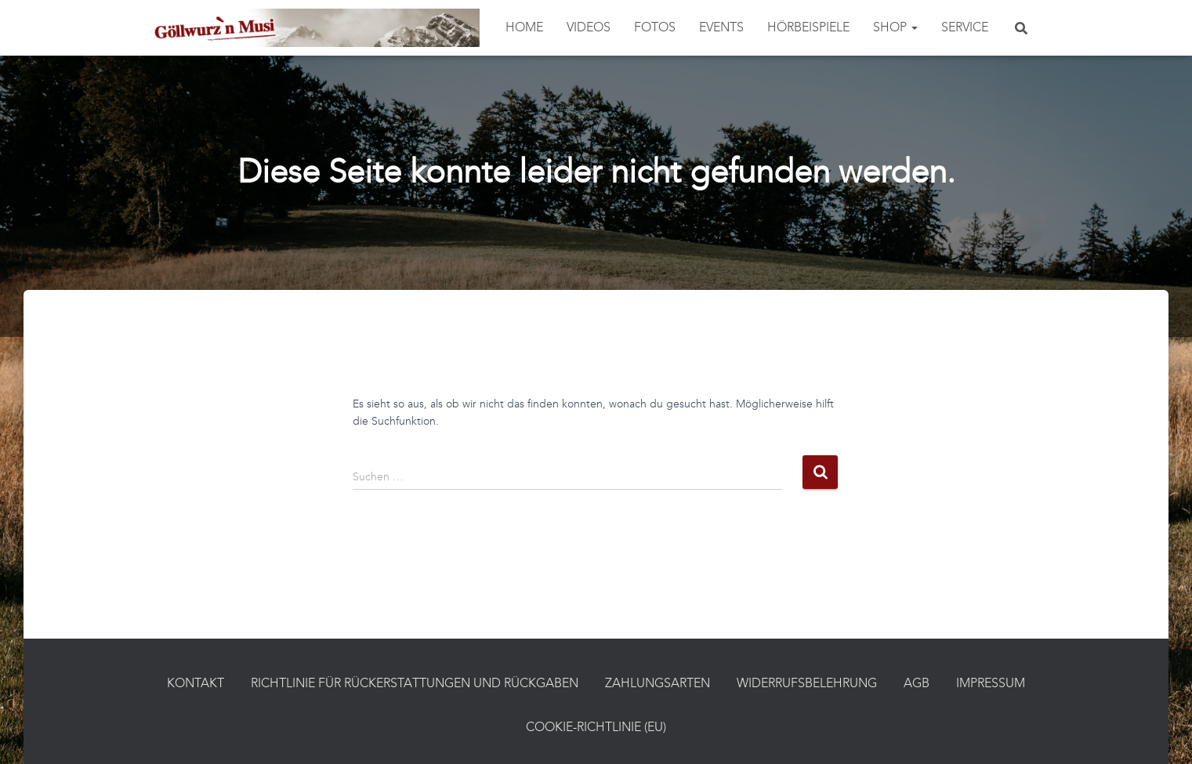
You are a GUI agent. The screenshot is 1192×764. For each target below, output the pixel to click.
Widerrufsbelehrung (807, 683)
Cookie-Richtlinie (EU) (596, 727)
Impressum (990, 683)
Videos (588, 28)
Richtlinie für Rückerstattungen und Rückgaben (414, 683)
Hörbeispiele (808, 28)
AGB (916, 683)
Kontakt (195, 683)
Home (524, 28)
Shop (895, 28)
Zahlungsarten (657, 683)
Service (964, 28)
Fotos (655, 28)
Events (721, 28)
